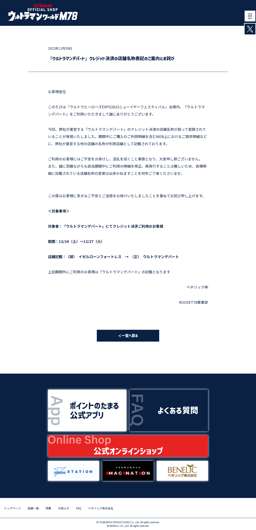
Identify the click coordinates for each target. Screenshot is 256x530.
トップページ (12, 508)
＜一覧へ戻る (128, 335)
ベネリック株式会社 (100, 508)
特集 (48, 508)
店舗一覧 (33, 508)
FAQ (78, 508)
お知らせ (63, 508)
